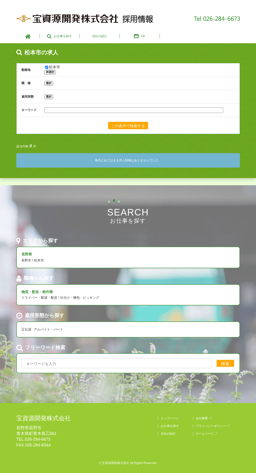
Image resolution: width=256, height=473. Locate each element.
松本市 (52, 67)
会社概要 (204, 418)
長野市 (26, 260)
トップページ (170, 418)
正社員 (26, 329)
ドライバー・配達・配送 (39, 297)
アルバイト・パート (48, 329)
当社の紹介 (168, 433)
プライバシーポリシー (213, 426)
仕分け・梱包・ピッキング (79, 297)
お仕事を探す (170, 426)
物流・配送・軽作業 (37, 292)
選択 (48, 83)
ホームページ (207, 433)
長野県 (26, 254)
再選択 (50, 72)
